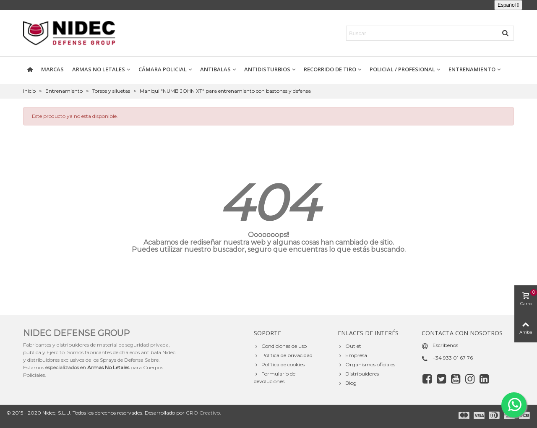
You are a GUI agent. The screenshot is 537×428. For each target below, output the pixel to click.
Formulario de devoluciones (274, 377)
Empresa (352, 355)
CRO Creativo (203, 413)
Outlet (349, 346)
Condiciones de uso (280, 346)
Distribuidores (358, 374)
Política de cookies (279, 364)
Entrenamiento (471, 69)
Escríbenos (445, 345)
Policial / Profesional (402, 69)
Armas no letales (98, 69)
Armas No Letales (108, 367)
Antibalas (215, 69)
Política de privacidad (283, 355)
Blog (347, 383)
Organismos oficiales (366, 364)
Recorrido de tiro (330, 69)
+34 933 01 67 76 (453, 358)
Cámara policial (162, 69)
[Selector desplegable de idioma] (508, 5)
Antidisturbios (267, 69)
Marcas (52, 69)
